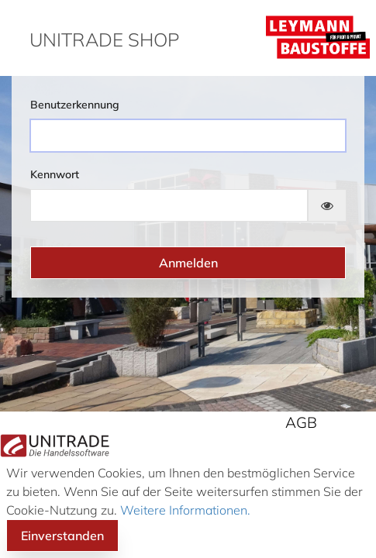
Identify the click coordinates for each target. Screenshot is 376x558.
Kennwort (54, 174)
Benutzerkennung (74, 105)
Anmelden (188, 262)
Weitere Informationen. (183, 510)
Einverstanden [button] (62, 535)
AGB (301, 422)
